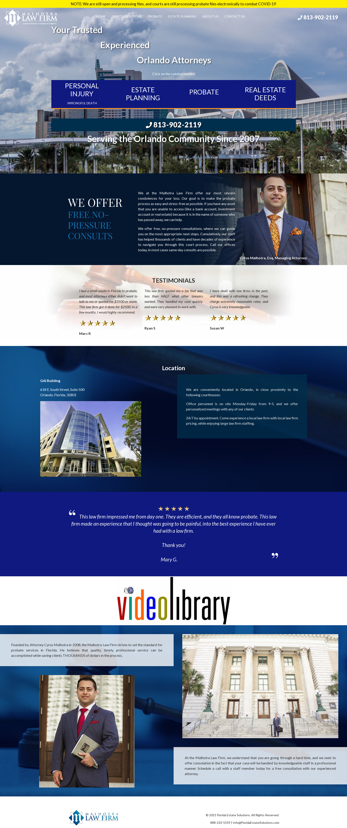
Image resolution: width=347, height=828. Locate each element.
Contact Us (235, 16)
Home (101, 16)
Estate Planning (182, 16)
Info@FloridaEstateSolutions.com (256, 822)
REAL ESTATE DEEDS (265, 94)
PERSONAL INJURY (82, 93)
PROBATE (204, 92)
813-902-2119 (318, 17)
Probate (155, 16)
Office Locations (127, 16)
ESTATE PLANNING (143, 94)
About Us (211, 16)
